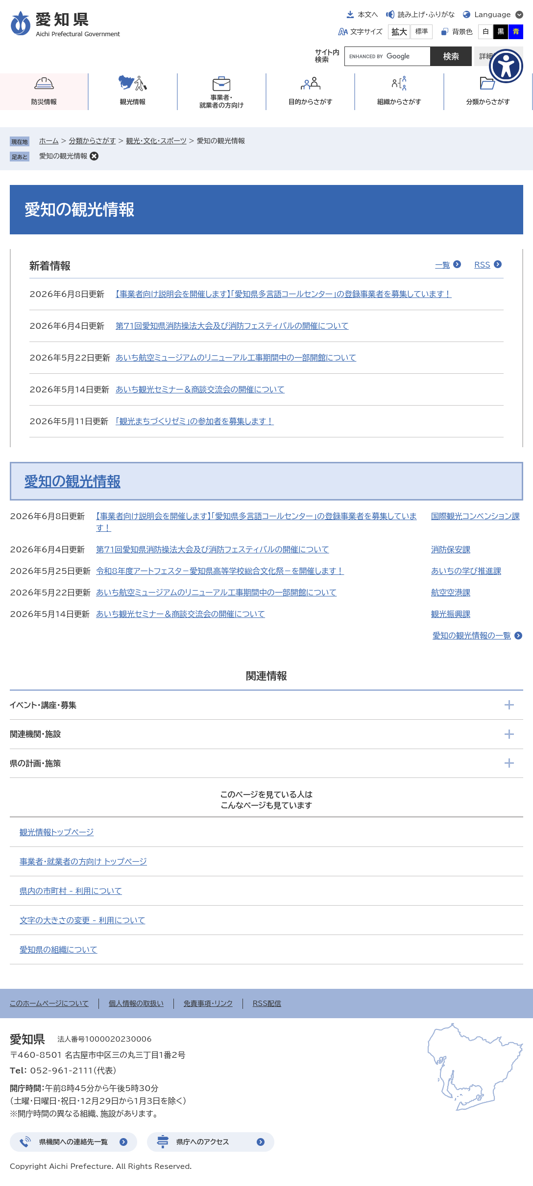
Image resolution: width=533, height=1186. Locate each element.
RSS (482, 265)
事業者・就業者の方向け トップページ (83, 862)
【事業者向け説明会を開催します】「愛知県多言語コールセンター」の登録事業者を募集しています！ (284, 294)
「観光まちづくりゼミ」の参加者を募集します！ (195, 421)
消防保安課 (450, 549)
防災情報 (44, 102)
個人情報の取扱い (136, 1003)
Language (492, 14)
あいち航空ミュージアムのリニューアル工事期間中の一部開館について (236, 358)
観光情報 (132, 102)
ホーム (48, 140)
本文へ (368, 14)
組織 (399, 102)
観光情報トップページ (57, 832)
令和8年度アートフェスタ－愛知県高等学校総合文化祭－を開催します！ (220, 571)
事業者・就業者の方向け (221, 101)
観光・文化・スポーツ (156, 140)
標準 (421, 31)
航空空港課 (450, 592)
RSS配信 (267, 1003)
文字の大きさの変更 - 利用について (82, 920)
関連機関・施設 (35, 734)
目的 (311, 102)
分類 (488, 102)
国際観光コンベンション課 (475, 516)
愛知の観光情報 (63, 156)
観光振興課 (450, 614)
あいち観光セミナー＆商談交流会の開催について (200, 389)
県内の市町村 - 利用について (71, 891)
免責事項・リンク (208, 1003)
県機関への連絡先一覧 (73, 1142)
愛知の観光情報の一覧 (472, 635)
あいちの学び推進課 (466, 571)
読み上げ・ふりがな (426, 14)
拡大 (399, 32)
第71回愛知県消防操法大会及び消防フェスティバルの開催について (232, 326)
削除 (94, 156)
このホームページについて (49, 1003)
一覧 (442, 265)
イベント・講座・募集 (43, 705)
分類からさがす (92, 140)
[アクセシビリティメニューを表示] (506, 66)
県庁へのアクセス (202, 1142)
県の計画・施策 (35, 763)
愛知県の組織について (58, 950)
